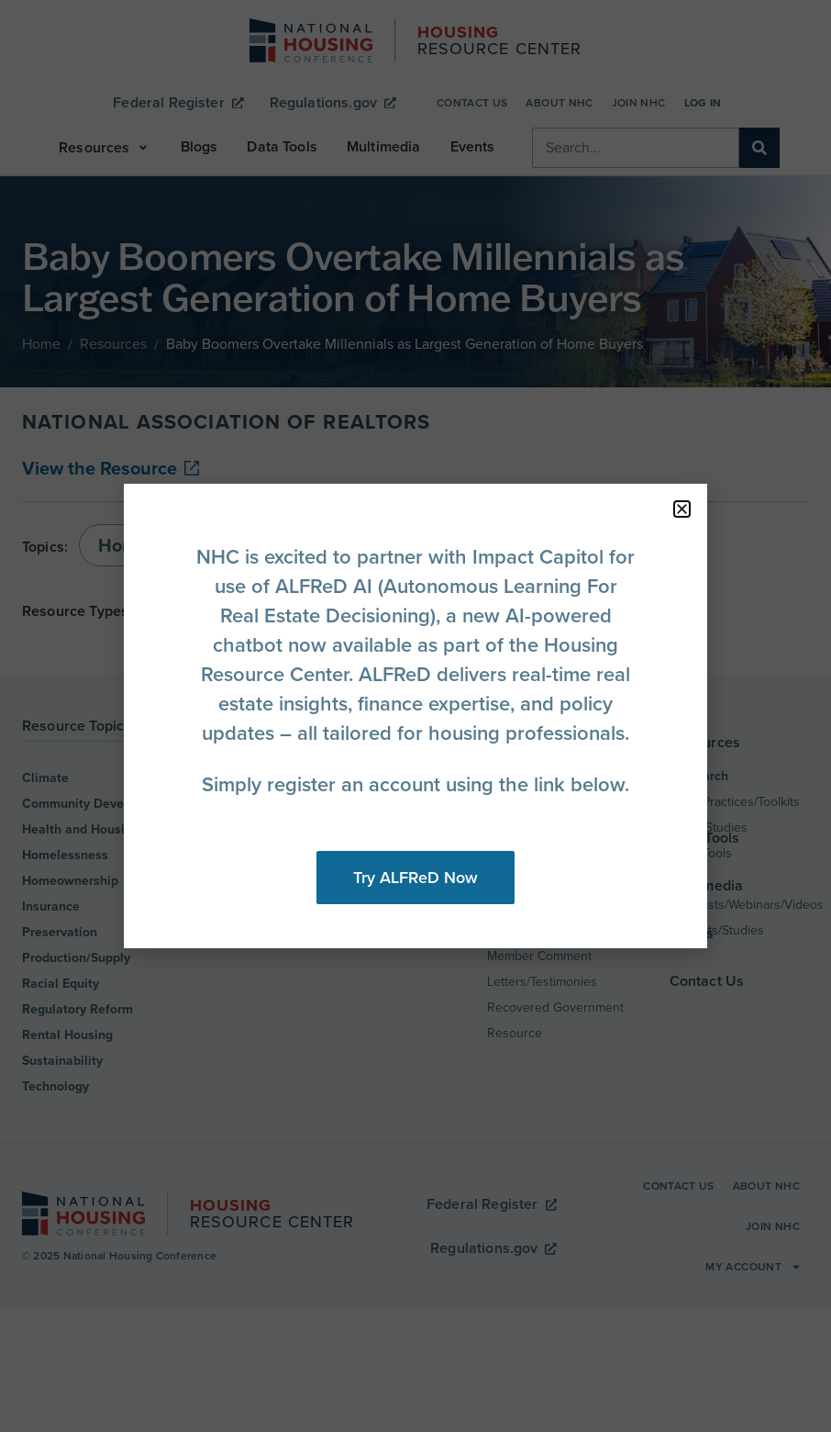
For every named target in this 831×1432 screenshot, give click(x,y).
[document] (415, 716)
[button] (682, 509)
